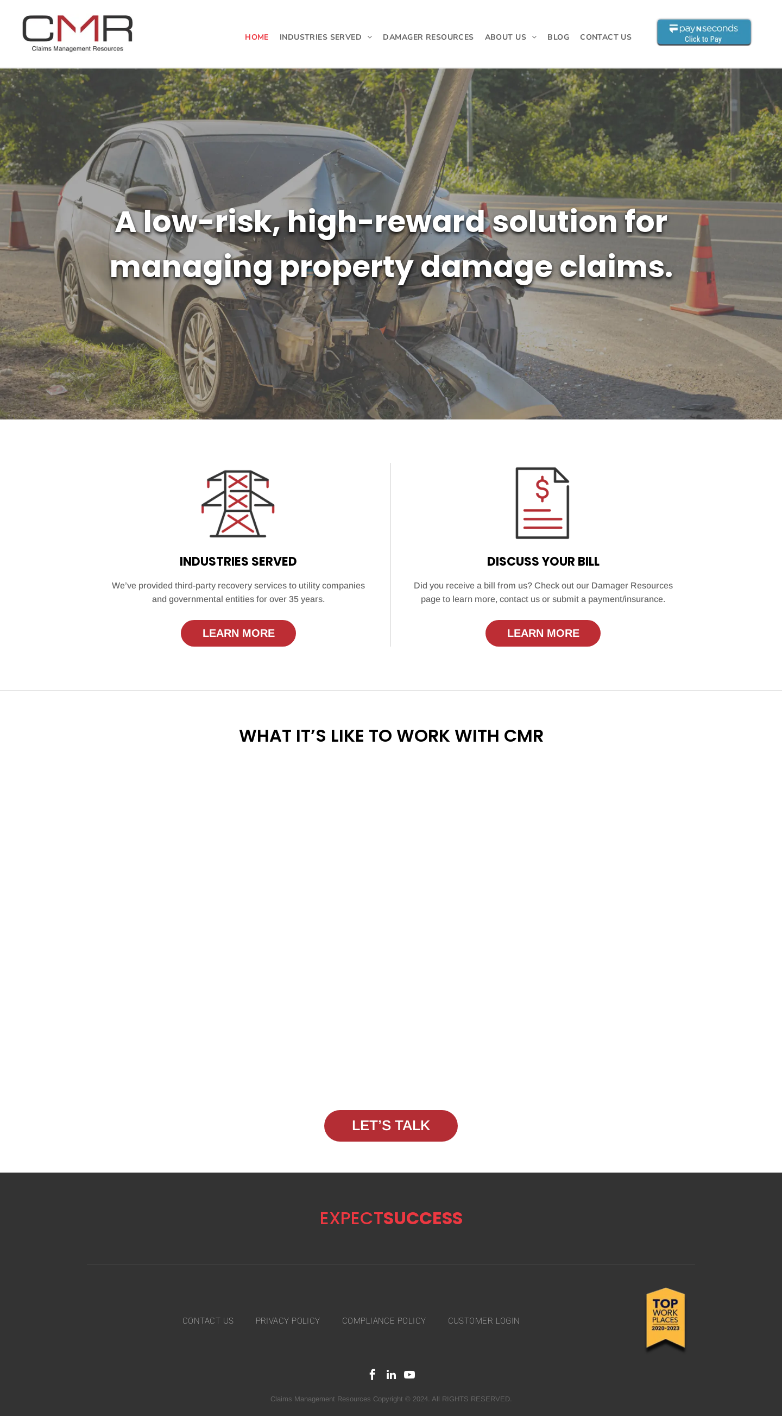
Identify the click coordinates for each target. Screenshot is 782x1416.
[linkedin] (391, 1376)
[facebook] (372, 1376)
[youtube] (409, 1376)
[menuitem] (256, 37)
